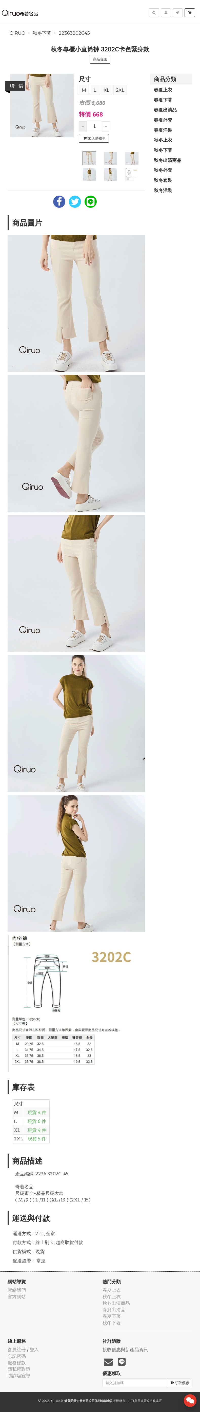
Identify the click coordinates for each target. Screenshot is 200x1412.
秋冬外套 (163, 170)
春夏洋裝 (163, 130)
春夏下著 (163, 100)
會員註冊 (17, 1349)
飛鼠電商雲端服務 (143, 1401)
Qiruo (17, 33)
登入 (34, 1349)
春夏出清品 (165, 109)
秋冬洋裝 (163, 190)
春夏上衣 (163, 89)
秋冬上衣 (163, 140)
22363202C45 (74, 33)
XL (106, 90)
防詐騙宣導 (19, 1376)
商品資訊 (100, 59)
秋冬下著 (42, 33)
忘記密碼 (17, 1356)
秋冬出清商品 (167, 160)
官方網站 (17, 1297)
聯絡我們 (17, 1290)
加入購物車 (94, 138)
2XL (120, 90)
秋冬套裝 (163, 180)
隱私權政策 (19, 1369)
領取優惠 (180, 1383)
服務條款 (17, 1363)
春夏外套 (163, 120)
